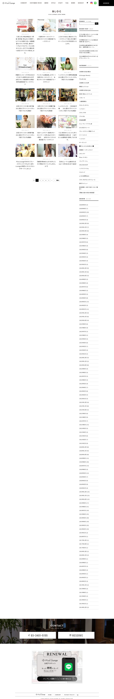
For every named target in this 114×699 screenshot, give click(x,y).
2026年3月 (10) (84, 211)
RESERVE (106, 3)
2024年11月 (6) (84, 270)
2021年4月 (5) (83, 430)
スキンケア (82, 153)
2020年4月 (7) (83, 474)
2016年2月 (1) (83, 574)
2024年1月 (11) (84, 307)
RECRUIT (81, 3)
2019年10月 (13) (84, 496)
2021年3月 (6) (83, 433)
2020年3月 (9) (83, 478)
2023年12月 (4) (84, 311)
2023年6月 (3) (83, 333)
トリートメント (83, 134)
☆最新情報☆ (83, 101)
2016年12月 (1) (84, 548)
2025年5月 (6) (83, 248)
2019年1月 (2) (83, 530)
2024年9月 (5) (83, 278)
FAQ (67, 3)
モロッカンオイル (84, 105)
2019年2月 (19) (84, 526)
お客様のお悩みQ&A (85, 90)
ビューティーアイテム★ (85, 123)
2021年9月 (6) (83, 411)
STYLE (54, 3)
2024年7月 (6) (83, 285)
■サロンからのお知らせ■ (86, 145)
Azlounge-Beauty (84, 75)
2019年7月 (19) (84, 507)
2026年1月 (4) (83, 218)
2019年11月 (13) (84, 492)
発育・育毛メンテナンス (85, 93)
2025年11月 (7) (84, 226)
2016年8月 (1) (83, 559)
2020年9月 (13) (84, 455)
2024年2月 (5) (83, 304)
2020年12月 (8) (84, 444)
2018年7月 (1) (83, 533)
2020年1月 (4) (83, 485)
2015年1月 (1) (83, 600)
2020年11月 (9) (84, 448)
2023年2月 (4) (83, 348)
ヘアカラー (82, 108)
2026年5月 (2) (83, 204)
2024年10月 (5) (84, 274)
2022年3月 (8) (83, 389)
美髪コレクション (84, 86)
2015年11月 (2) (84, 581)
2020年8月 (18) (84, 459)
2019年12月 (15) (84, 489)
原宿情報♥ (82, 119)
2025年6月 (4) (83, 244)
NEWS (73, 3)
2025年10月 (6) (84, 230)
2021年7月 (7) (83, 418)
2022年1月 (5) (83, 396)
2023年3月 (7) (83, 344)
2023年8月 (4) (83, 326)
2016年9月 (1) (83, 555)
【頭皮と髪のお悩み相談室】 (87, 192)
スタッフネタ (82, 112)
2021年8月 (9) (83, 415)
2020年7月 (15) (84, 463)
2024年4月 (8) (83, 296)
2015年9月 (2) (83, 585)
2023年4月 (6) (83, 341)
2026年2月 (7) (83, 215)
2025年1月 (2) (83, 263)
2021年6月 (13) (84, 422)
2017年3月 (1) (83, 544)
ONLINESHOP (83, 164)
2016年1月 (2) (83, 578)
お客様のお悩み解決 (85, 71)
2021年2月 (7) (83, 437)
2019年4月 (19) (84, 518)
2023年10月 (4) (84, 318)
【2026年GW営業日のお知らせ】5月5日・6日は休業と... (88, 51)
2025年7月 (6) (83, 241)
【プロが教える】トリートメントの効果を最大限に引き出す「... (88, 35)
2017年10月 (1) (84, 541)
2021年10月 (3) (84, 407)
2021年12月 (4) (84, 400)
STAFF (61, 3)
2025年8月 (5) (83, 237)
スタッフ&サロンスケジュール (87, 179)
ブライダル (82, 116)
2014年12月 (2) (84, 604)
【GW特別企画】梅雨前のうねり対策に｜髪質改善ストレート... (88, 46)
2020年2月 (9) (83, 481)
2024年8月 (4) (83, 281)
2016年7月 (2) (83, 563)
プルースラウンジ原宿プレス (87, 131)
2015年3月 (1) (83, 596)
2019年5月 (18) (84, 515)
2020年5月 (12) (84, 470)
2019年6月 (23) (84, 511)
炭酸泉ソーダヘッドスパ (85, 149)
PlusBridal (82, 79)
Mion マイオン (83, 156)
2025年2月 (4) (83, 259)
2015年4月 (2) (83, 592)
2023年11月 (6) (84, 315)
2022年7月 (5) (83, 374)
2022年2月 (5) (83, 393)
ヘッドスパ (82, 138)
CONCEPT (24, 3)
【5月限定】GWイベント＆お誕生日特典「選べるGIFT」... (88, 40)
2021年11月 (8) (84, 404)
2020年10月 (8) (84, 452)
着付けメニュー (83, 182)
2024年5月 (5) (83, 293)
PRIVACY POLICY (69, 691)
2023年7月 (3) (83, 330)
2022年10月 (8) (84, 363)
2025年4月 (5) (83, 252)
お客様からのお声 (84, 82)
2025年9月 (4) (83, 233)
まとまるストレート (84, 127)
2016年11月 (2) (84, 552)
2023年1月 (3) (83, 352)
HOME (50, 691)
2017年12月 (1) (84, 537)
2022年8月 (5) (83, 370)
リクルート (82, 97)
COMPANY (58, 691)
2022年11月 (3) (84, 359)
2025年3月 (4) (83, 255)
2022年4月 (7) (83, 385)
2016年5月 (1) (83, 570)
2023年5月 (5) (83, 337)
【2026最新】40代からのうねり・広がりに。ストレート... (88, 57)
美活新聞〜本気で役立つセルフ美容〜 (88, 187)
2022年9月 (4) (83, 367)
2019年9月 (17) (84, 500)
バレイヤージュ (83, 160)
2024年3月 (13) (84, 300)
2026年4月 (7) (83, 207)
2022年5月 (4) (83, 381)
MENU (47, 3)
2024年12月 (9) (84, 267)
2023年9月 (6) (83, 322)
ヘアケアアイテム (84, 168)
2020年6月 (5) (83, 467)
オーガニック (82, 142)
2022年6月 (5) (83, 378)
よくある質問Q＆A (84, 175)
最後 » (57, 180)
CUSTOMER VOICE (36, 3)
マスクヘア (82, 171)
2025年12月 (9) (84, 222)
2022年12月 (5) (84, 355)
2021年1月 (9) (83, 441)
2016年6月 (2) (83, 567)
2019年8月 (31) (84, 504)
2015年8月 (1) (83, 589)
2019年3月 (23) (84, 522)
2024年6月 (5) (83, 289)
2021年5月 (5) (83, 426)
